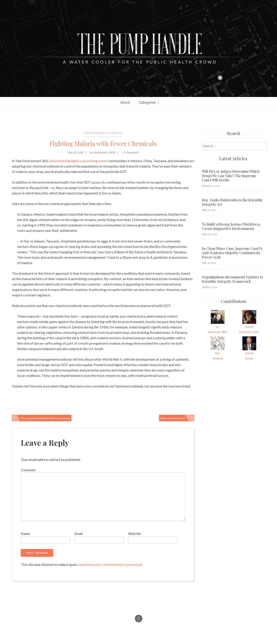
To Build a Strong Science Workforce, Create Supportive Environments (231, 226)
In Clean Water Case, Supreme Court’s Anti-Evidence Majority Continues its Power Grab (232, 252)
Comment (28, 470)
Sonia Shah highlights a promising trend (77, 161)
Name (25, 533)
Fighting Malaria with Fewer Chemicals (103, 143)
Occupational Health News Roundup (45, 418)
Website (134, 533)
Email (78, 533)
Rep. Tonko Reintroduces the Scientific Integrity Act (232, 202)
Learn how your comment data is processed (110, 564)
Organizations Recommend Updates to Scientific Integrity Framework (232, 279)
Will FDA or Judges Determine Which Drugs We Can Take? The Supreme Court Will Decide (230, 175)
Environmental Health (103, 133)
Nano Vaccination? (172, 418)
